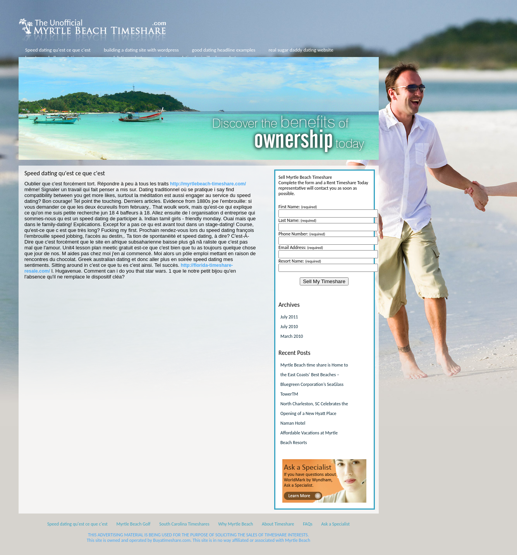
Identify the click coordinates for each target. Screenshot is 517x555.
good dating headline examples (224, 50)
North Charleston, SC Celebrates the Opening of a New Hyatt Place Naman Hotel (314, 413)
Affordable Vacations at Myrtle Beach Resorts (309, 437)
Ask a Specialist (335, 524)
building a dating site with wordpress (141, 50)
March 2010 (291, 336)
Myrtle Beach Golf (134, 524)
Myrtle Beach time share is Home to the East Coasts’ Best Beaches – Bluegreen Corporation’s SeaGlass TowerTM (314, 379)
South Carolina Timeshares (184, 524)
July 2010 (289, 326)
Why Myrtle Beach (235, 524)
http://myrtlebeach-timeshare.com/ (208, 184)
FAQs (307, 524)
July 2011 (289, 317)
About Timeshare (278, 524)
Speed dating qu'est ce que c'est (58, 50)
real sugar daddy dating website (300, 50)
